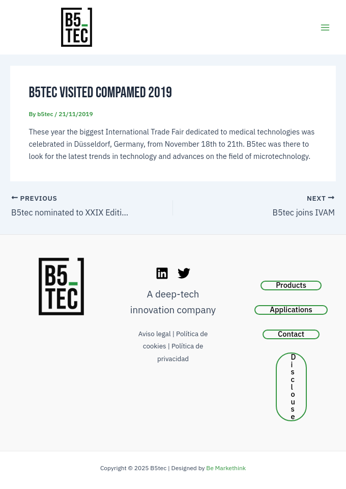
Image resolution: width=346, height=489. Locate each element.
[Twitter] (184, 273)
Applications (291, 309)
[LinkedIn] (162, 273)
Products (291, 285)
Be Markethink (226, 468)
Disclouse (293, 386)
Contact (291, 334)
